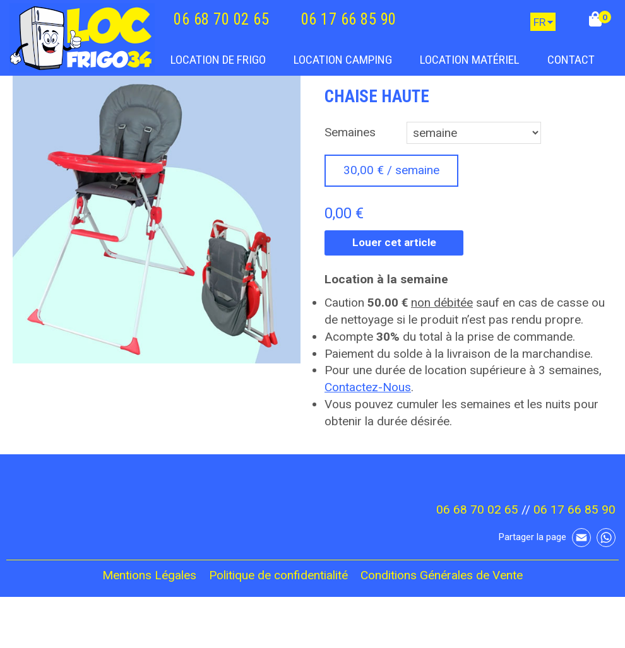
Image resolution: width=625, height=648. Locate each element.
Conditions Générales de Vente (441, 575)
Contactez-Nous (367, 387)
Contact (571, 59)
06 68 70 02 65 (221, 19)
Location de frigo (218, 59)
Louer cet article (394, 242)
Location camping (343, 59)
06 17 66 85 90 (348, 19)
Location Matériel (470, 59)
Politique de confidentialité (278, 575)
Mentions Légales (149, 575)
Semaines (350, 132)
